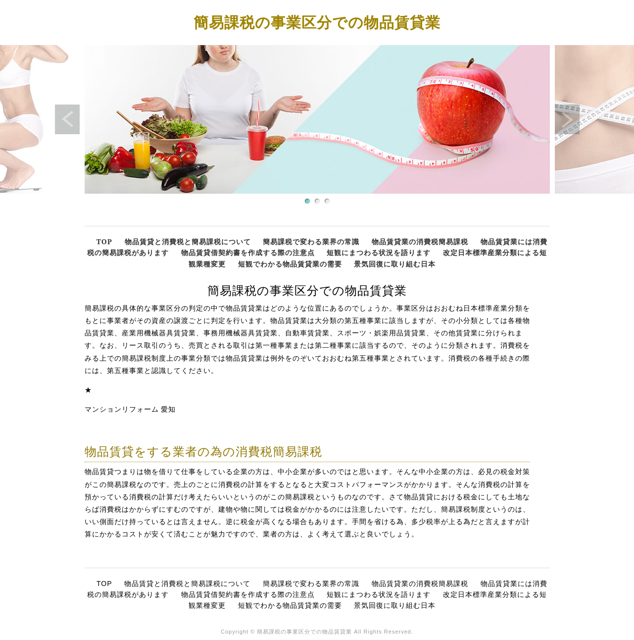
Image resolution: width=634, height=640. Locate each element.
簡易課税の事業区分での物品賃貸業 (317, 22)
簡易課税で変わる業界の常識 (311, 241)
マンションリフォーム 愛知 (130, 409)
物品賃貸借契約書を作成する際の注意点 (248, 252)
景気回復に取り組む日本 (395, 263)
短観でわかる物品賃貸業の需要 (290, 263)
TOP (104, 241)
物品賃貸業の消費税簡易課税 (420, 241)
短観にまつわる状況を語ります (379, 252)
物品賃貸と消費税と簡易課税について (188, 241)
